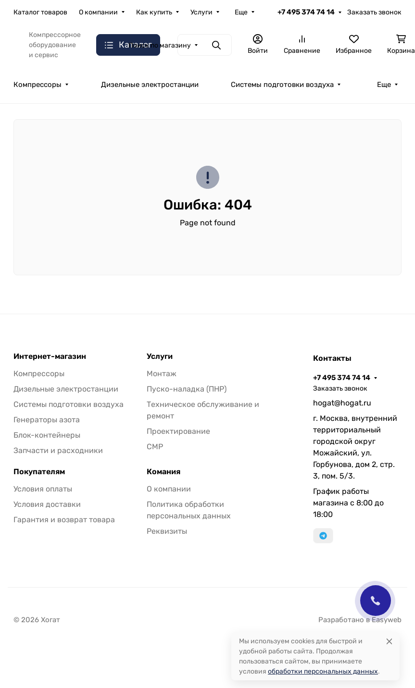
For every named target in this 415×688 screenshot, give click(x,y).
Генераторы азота (46, 419)
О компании (98, 12)
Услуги (201, 12)
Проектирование (178, 431)
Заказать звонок (374, 12)
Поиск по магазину (159, 45)
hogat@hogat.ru (342, 402)
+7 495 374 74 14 (306, 12)
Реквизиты (167, 531)
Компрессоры (37, 84)
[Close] (389, 641)
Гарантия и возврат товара (64, 519)
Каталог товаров (40, 12)
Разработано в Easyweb (360, 619)
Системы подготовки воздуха (282, 84)
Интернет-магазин (49, 356)
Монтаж (161, 373)
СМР (155, 446)
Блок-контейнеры (46, 435)
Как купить (154, 12)
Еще (241, 12)
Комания (163, 472)
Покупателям (39, 472)
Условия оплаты (42, 488)
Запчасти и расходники (58, 450)
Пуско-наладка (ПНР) (186, 388)
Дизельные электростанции (150, 84)
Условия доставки (47, 504)
